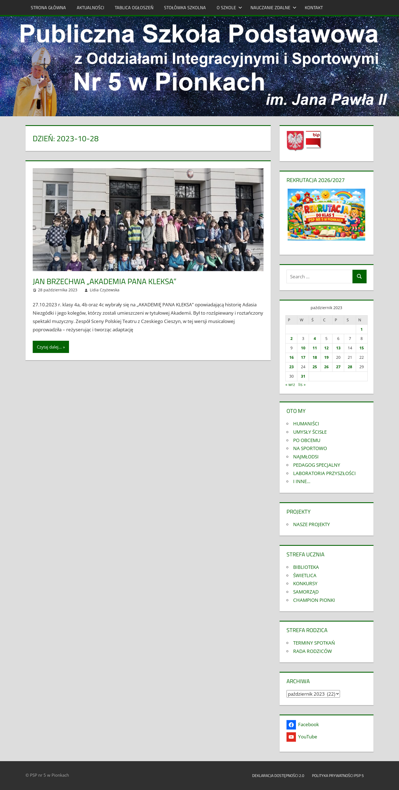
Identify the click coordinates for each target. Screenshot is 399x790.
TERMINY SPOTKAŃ (314, 643)
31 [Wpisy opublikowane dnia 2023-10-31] (303, 376)
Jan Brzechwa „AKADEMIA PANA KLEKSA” (105, 281)
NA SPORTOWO (310, 448)
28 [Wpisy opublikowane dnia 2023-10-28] (350, 366)
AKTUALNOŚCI (90, 7)
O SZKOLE (229, 7)
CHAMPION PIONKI (314, 600)
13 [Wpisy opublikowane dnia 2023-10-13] (338, 347)
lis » (302, 384)
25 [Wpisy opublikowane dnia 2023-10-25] (315, 366)
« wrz (290, 384)
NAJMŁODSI (306, 456)
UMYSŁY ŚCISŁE (310, 432)
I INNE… (301, 481)
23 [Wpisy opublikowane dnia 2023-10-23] (291, 366)
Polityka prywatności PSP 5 (341, 775)
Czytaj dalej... (49, 347)
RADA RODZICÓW (312, 651)
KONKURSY (305, 583)
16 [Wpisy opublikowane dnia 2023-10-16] (291, 357)
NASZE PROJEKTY (311, 524)
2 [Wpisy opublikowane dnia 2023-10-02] (291, 338)
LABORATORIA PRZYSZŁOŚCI (324, 473)
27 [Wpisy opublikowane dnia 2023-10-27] (338, 366)
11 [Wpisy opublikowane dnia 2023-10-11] (315, 347)
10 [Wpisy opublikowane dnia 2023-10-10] (303, 347)
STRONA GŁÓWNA (48, 7)
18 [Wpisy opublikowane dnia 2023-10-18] (315, 357)
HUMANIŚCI (306, 423)
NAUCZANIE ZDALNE (273, 7)
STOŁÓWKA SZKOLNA (185, 7)
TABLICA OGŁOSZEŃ (134, 7)
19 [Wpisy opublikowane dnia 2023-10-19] (326, 357)
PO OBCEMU (306, 440)
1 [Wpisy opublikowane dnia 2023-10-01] (361, 329)
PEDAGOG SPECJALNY (316, 465)
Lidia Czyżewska (104, 289)
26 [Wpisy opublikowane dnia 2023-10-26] (326, 366)
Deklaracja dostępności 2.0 (278, 775)
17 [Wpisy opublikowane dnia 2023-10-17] (303, 357)
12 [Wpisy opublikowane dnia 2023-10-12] (326, 347)
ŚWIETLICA (304, 575)
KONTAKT (314, 7)
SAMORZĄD (306, 592)
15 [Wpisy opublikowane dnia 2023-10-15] (361, 347)
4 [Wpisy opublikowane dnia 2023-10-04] (315, 338)
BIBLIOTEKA (306, 567)
